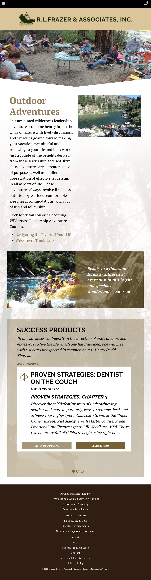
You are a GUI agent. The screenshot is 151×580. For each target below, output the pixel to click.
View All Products (28, 364)
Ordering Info (100, 446)
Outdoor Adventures (75, 515)
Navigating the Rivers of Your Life (43, 234)
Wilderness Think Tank (34, 240)
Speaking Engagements (76, 526)
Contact (75, 553)
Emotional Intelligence (75, 509)
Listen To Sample (47, 446)
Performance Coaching (75, 504)
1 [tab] (73, 471)
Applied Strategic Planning (75, 493)
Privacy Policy (75, 563)
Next (138, 415)
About (75, 537)
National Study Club (75, 520)
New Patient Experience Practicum (75, 531)
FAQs (75, 542)
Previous (12, 415)
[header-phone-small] (146, 3)
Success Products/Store (75, 547)
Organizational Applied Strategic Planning (75, 499)
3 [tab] (82, 471)
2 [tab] (77, 471)
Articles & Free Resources (75, 558)
